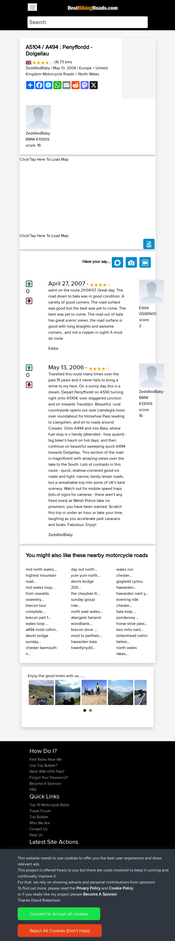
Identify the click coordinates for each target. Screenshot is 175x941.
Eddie (53, 348)
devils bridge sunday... (37, 638)
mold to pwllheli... (86, 635)
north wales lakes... (126, 651)
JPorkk (35, 850)
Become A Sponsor (45, 783)
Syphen (36, 856)
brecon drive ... (84, 629)
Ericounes (38, 880)
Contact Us (38, 829)
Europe (85, 68)
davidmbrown (41, 862)
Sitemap (76, 921)
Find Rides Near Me (45, 759)
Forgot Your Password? (48, 777)
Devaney (37, 868)
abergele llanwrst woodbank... (86, 620)
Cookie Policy (122, 921)
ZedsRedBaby (38, 68)
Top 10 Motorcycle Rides (49, 804)
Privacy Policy (97, 921)
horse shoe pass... (132, 623)
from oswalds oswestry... (37, 596)
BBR (57, 850)
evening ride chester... (127, 602)
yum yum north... (85, 575)
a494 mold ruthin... (42, 629)
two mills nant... (130, 629)
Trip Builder (38, 816)
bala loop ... (126, 611)
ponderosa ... (127, 617)
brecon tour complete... (36, 608)
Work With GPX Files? (46, 771)
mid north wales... (41, 569)
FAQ (32, 789)
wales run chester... (124, 572)
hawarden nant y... (132, 593)
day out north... (84, 569)
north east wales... (87, 611)
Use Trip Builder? (43, 765)
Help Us (36, 835)
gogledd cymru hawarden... (129, 584)
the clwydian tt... (85, 593)
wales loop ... (37, 623)
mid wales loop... (40, 587)
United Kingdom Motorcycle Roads (67, 71)
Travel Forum (40, 810)
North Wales (88, 74)
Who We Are (39, 823)
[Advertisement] (88, 197)
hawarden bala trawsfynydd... (84, 645)
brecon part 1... (38, 617)
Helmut (35, 874)
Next (139, 692)
